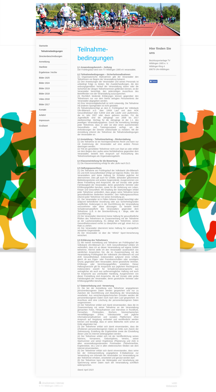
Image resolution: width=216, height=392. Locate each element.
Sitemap (60, 383)
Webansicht (171, 386)
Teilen (153, 81)
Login (174, 383)
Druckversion (47, 383)
